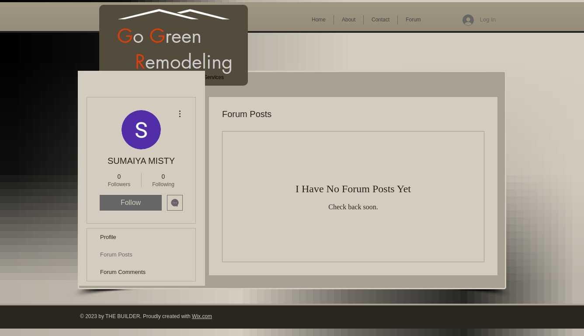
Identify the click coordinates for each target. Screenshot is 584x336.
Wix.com (202, 316)
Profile (108, 237)
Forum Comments (123, 272)
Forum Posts (116, 254)
